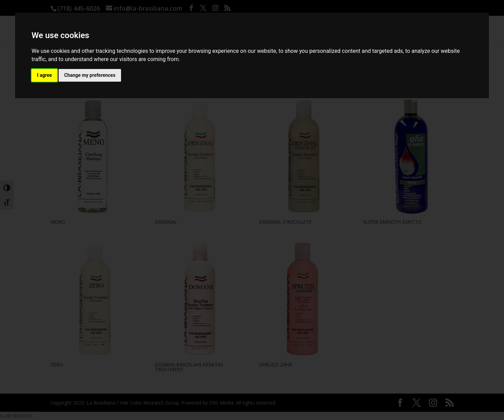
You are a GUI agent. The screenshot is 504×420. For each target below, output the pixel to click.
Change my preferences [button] (89, 75)
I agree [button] (44, 75)
